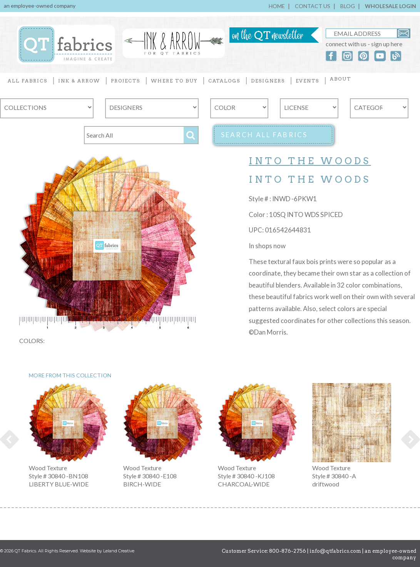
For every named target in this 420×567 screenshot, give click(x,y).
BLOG (347, 6)
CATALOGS (224, 81)
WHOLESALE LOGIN (390, 6)
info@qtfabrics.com (335, 551)
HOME (277, 6)
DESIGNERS (268, 81)
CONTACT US (312, 6)
